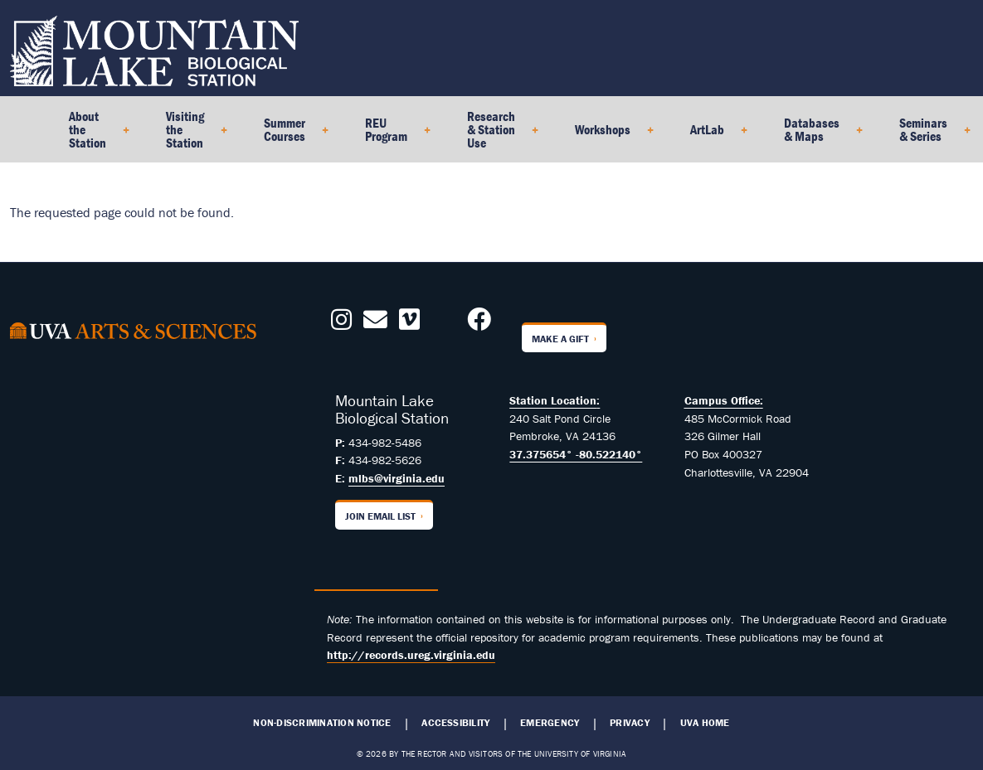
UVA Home (705, 723)
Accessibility (455, 723)
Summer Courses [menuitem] (289, 135)
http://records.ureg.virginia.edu (411, 654)
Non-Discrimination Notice (322, 723)
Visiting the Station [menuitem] (190, 135)
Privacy (630, 723)
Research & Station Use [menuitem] (496, 135)
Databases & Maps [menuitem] (816, 135)
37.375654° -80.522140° (575, 454)
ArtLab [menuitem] (712, 135)
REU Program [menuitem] (391, 135)
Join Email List (380, 516)
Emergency (549, 723)
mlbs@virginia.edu (396, 478)
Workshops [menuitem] (607, 135)
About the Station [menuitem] (92, 135)
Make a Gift (560, 338)
